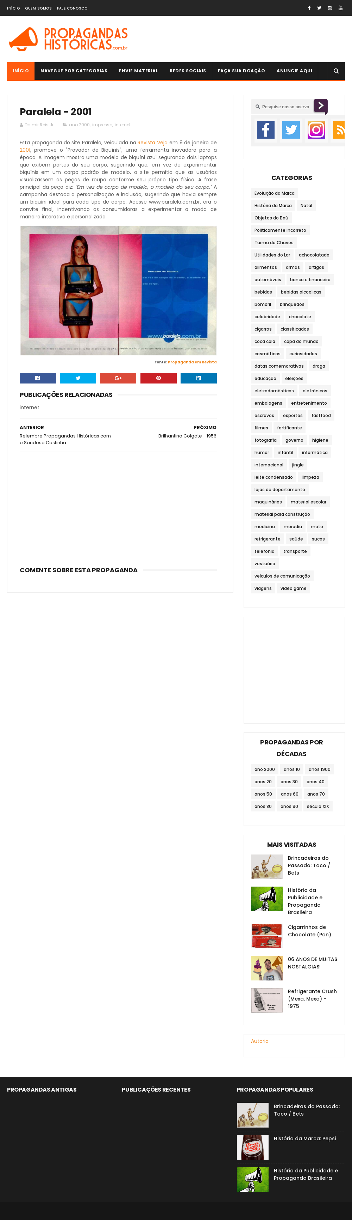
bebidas (263, 292)
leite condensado (273, 477)
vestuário (264, 564)
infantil (285, 452)
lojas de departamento (279, 490)
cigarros (263, 329)
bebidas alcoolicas (301, 292)
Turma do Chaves (274, 243)
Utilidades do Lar (272, 255)
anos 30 (289, 782)
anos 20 (263, 782)
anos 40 (316, 782)
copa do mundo (301, 341)
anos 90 (289, 806)
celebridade (267, 317)
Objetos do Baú (271, 218)
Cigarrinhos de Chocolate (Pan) (309, 931)
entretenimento (309, 403)
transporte (295, 551)
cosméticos (267, 354)
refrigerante (267, 539)
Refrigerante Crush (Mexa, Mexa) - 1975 (312, 999)
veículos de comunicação (282, 576)
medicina (264, 527)
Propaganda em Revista (192, 362)
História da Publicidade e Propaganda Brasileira (305, 901)
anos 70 (316, 794)
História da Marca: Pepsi (305, 1138)
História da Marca (273, 206)
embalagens (268, 403)
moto (317, 527)
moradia (293, 527)
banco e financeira (310, 280)
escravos (264, 415)
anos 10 (292, 769)
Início (13, 8)
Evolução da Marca (274, 193)
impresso (102, 125)
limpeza (310, 477)
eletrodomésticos (274, 391)
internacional (268, 465)
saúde (296, 539)
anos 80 (263, 806)
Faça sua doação (241, 71)
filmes (261, 428)
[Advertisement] (118, 507)
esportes (293, 415)
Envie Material (138, 71)
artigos (316, 267)
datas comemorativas (279, 366)
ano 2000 (79, 125)
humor (261, 452)
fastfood (321, 415)
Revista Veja (153, 142)
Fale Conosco (72, 8)
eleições (294, 378)
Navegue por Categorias (73, 71)
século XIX (318, 806)
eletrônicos (315, 391)
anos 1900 (320, 769)
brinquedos (292, 304)
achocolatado (314, 255)
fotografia (265, 440)
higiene (320, 440)
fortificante (289, 428)
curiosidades (303, 354)
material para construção (282, 514)
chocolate (300, 317)
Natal (306, 206)
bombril (262, 304)
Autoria (260, 1041)
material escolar (308, 502)
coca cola (264, 341)
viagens (263, 588)
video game (294, 588)
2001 (25, 149)
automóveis (267, 280)
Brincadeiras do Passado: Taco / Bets (309, 865)
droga (319, 366)
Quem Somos (38, 8)
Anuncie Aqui (294, 71)
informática (315, 452)
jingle (298, 465)
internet (123, 125)
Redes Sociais (188, 71)
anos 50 (263, 794)
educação (265, 378)
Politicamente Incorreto (280, 230)
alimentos (265, 267)
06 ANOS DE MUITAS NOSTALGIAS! (312, 963)
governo (294, 440)
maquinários (268, 502)
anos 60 (289, 794)
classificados (295, 329)
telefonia (264, 551)
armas (293, 267)
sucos (318, 539)
